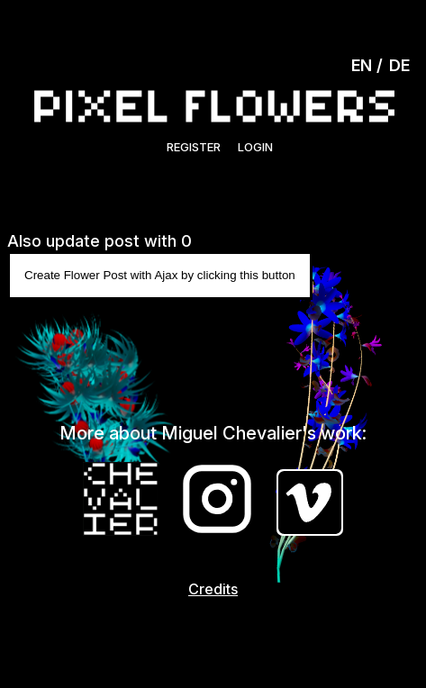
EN (361, 65)
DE (399, 65)
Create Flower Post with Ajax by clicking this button (159, 275)
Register (194, 147)
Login (255, 147)
